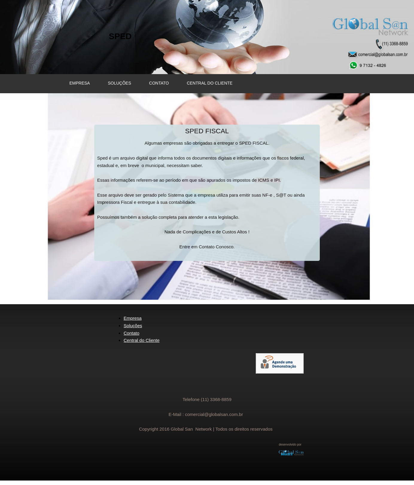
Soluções (133, 325)
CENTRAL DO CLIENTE (209, 83)
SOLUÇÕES (119, 83)
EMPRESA (79, 83)
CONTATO (159, 83)
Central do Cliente (141, 340)
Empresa (132, 318)
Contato (131, 333)
